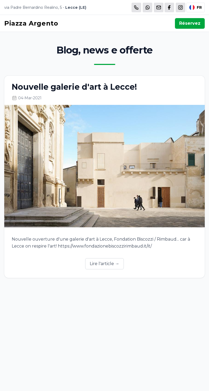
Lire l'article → (104, 263)
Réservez (189, 23)
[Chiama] (136, 7)
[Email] (158, 7)
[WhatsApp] (147, 7)
